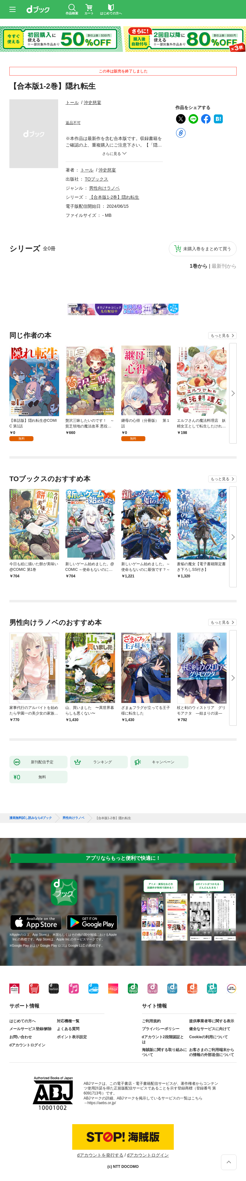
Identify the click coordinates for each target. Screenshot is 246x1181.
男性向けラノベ (104, 188)
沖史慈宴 (92, 102)
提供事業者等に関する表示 (211, 1021)
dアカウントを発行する (100, 1155)
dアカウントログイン (27, 1045)
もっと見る (220, 335)
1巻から (199, 266)
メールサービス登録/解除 (30, 1029)
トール (72, 102)
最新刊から (224, 266)
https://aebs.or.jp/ (102, 1103)
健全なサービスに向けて (209, 1029)
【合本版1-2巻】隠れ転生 (114, 197)
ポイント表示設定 (72, 1037)
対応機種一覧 (68, 1021)
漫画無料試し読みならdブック (30, 818)
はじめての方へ (22, 1021)
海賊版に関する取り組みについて (164, 1052)
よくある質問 (68, 1029)
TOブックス (96, 179)
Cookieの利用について (208, 1037)
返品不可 (73, 123)
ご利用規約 (151, 1021)
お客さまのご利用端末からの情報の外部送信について (211, 1052)
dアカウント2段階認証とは (163, 1039)
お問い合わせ (20, 1037)
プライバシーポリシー (160, 1029)
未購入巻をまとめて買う (207, 248)
